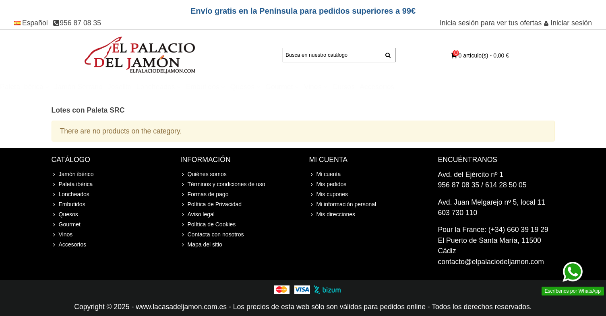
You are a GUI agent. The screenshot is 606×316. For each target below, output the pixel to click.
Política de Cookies (208, 224)
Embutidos (296, 87)
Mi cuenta (325, 174)
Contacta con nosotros (212, 234)
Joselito (214, 87)
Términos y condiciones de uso (222, 184)
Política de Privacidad (211, 204)
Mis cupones (328, 194)
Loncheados (250, 87)
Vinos (407, 87)
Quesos (337, 87)
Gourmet (373, 87)
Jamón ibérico (61, 87)
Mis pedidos (328, 184)
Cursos (437, 87)
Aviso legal (197, 214)
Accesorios (471, 87)
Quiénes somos (203, 174)
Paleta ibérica (116, 87)
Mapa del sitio (201, 244)
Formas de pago (204, 194)
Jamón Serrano (173, 87)
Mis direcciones (332, 214)
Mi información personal (342, 204)
